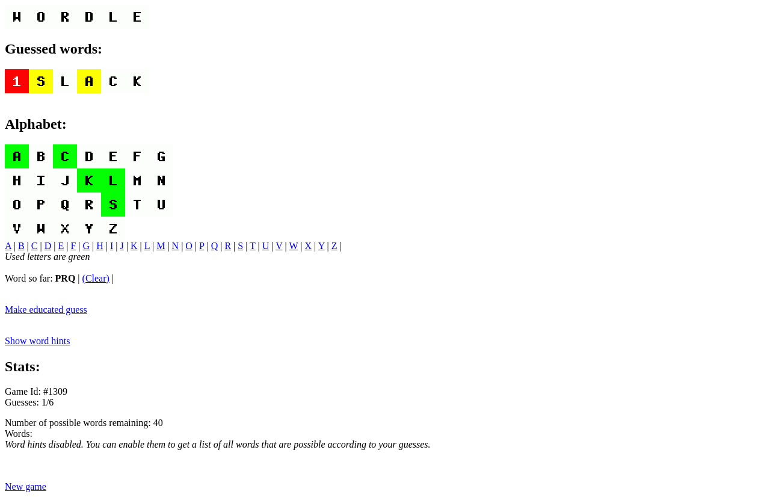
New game (25, 486)
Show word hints (37, 341)
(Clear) (95, 278)
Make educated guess (46, 309)
